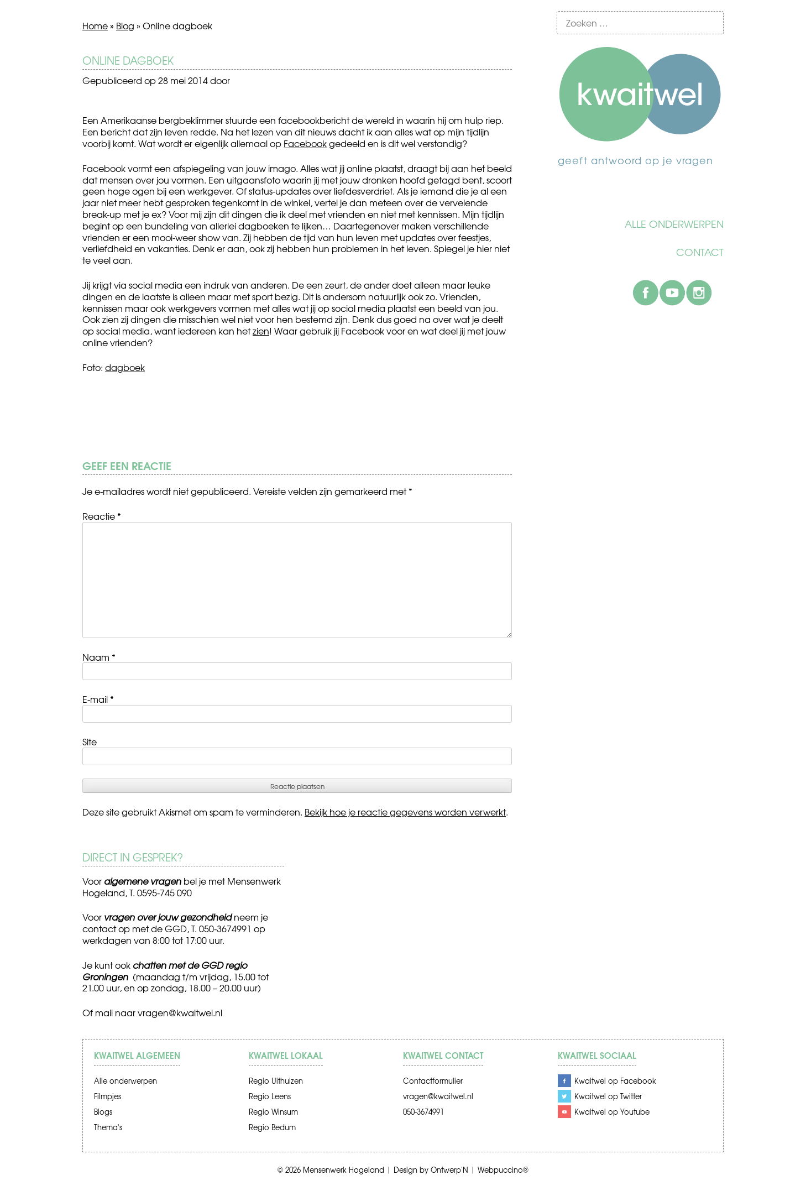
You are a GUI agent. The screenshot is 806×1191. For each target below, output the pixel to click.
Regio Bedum (272, 1127)
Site (89, 741)
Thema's (108, 1127)
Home (95, 25)
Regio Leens (270, 1096)
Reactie (101, 516)
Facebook (645, 292)
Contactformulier (433, 1080)
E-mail (98, 699)
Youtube (672, 292)
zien (261, 330)
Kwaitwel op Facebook (615, 1080)
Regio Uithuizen (276, 1080)
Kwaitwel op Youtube (612, 1111)
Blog (125, 25)
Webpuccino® (503, 1169)
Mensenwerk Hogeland (343, 1169)
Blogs (103, 1111)
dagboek (125, 367)
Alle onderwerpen (674, 224)
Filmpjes (107, 1096)
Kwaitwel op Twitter (608, 1096)
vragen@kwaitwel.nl (180, 1012)
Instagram (698, 292)
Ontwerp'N (449, 1169)
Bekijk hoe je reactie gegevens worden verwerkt (405, 811)
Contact (700, 252)
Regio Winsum (273, 1111)
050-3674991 (423, 1111)
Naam (99, 657)
